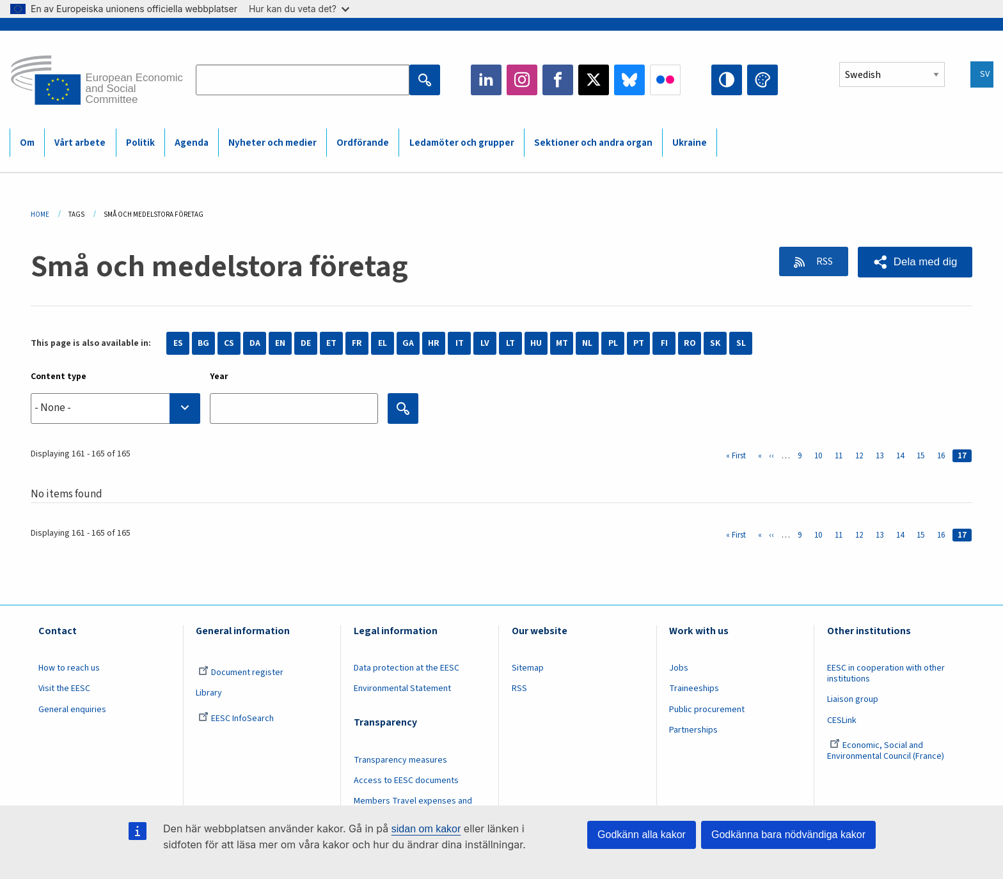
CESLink (842, 720)
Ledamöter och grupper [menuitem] (461, 143)
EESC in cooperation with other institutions (886, 673)
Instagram (522, 80)
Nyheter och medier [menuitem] (272, 143)
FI (664, 343)
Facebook (557, 80)
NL (587, 343)
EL (382, 343)
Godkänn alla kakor (641, 834)
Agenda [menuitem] (192, 143)
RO (690, 343)
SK (715, 343)
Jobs (678, 668)
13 (882, 455)
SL (741, 343)
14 (902, 455)
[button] (914, 262)
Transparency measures (400, 760)
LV (484, 343)
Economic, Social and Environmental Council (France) (886, 751)
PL (613, 343)
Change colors (762, 80)
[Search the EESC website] (302, 80)
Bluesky (629, 80)
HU (536, 343)
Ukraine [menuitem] (689, 143)
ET (331, 343)
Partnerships (693, 730)
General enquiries (72, 709)
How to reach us (69, 668)
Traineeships (694, 688)
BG (203, 343)
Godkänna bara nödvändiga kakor (788, 834)
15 (923, 455)
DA (254, 343)
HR (433, 343)
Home (40, 214)
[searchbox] (115, 408)
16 (943, 455)
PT (638, 343)
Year (219, 376)
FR (357, 343)
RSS (821, 261)
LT (510, 343)
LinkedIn (486, 80)
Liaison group (852, 699)
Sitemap (528, 668)
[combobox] (115, 408)
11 (841, 455)
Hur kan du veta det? (299, 8)
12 (861, 455)
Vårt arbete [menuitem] (80, 143)
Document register (240, 672)
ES (178, 343)
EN (280, 343)
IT (459, 343)
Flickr (665, 80)
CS (229, 343)
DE (306, 343)
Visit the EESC (64, 688)
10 (820, 455)
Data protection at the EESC (406, 668)
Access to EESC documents (406, 780)
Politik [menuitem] (140, 143)
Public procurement (707, 709)
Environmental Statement (402, 688)
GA (408, 343)
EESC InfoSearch (236, 718)
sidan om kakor (426, 828)
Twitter (593, 80)
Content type (58, 376)
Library (209, 693)
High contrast (726, 80)
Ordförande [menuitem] (362, 143)
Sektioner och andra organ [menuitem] (593, 143)
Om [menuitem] (27, 143)
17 (965, 455)
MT (562, 343)
